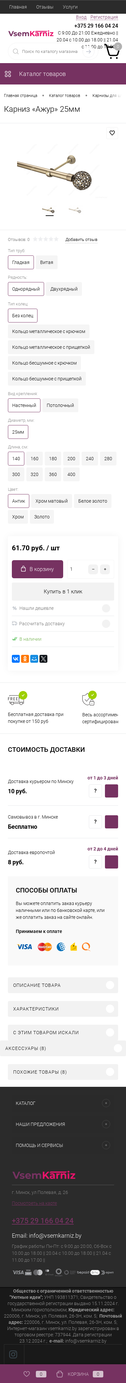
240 (90, 458)
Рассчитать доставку (38, 623)
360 (53, 474)
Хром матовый (52, 501)
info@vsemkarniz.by (55, 1235)
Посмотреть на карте (34, 1203)
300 (16, 474)
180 (53, 458)
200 (71, 458)
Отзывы (45, 7)
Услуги (70, 7)
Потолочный (60, 405)
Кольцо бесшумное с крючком (44, 363)
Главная (18, 7)
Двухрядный (64, 289)
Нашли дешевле (33, 608)
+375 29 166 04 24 (96, 26)
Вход (81, 17)
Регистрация (104, 17)
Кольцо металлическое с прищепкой (51, 347)
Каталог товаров (35, 73)
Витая (46, 262)
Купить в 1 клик (63, 591)
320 (34, 474)
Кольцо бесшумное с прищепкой (47, 378)
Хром (18, 516)
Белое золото (92, 501)
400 (71, 474)
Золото (42, 516)
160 (34, 458)
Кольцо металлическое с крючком (48, 331)
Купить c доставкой (111, 791)
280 (108, 458)
